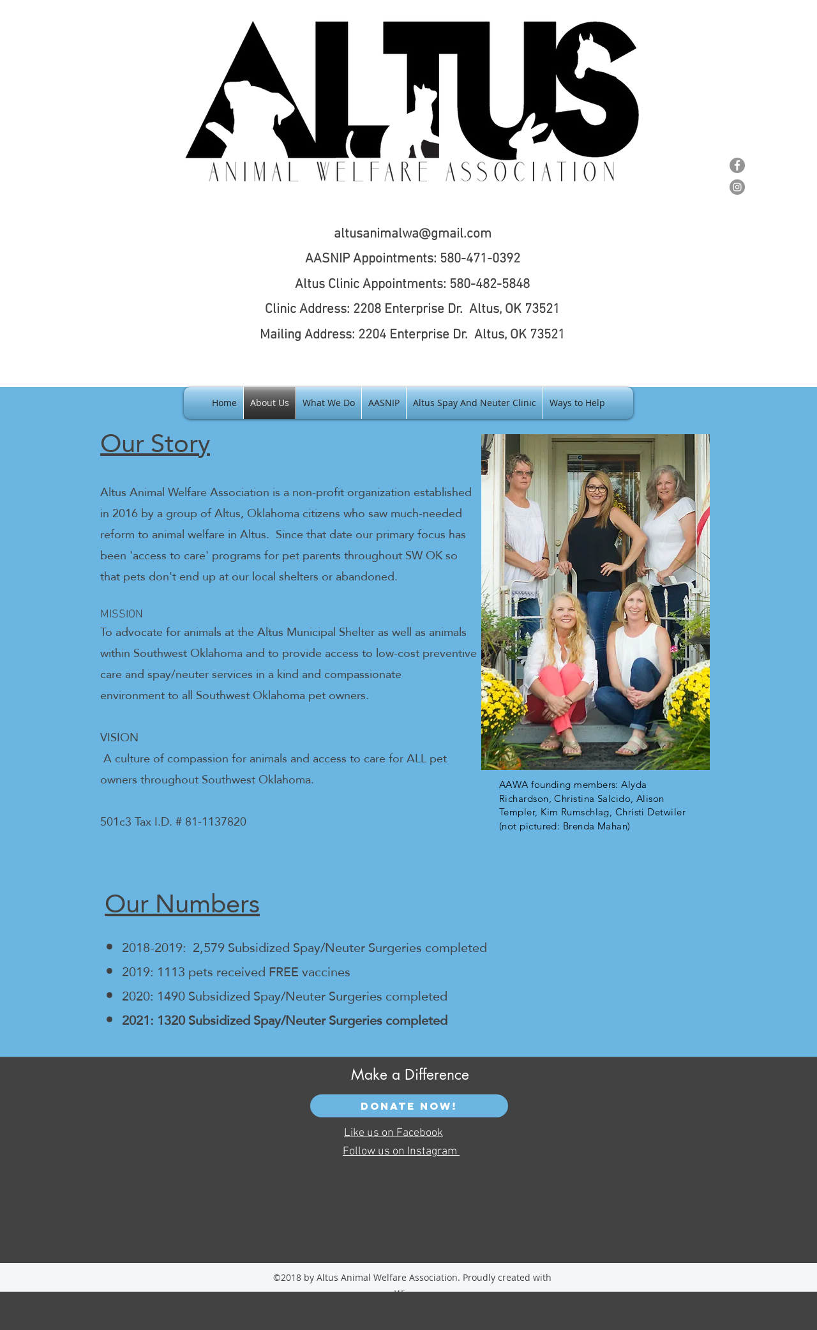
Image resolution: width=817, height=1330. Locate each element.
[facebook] (690, 160)
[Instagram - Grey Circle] (737, 187)
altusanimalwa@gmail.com (412, 234)
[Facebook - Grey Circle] (737, 165)
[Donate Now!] (409, 1105)
